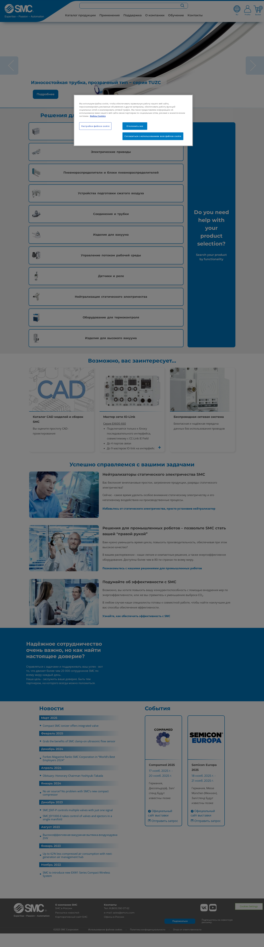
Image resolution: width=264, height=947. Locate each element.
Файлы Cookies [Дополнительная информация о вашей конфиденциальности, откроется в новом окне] (98, 116)
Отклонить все (134, 126)
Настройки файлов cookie (95, 126)
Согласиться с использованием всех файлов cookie (152, 136)
